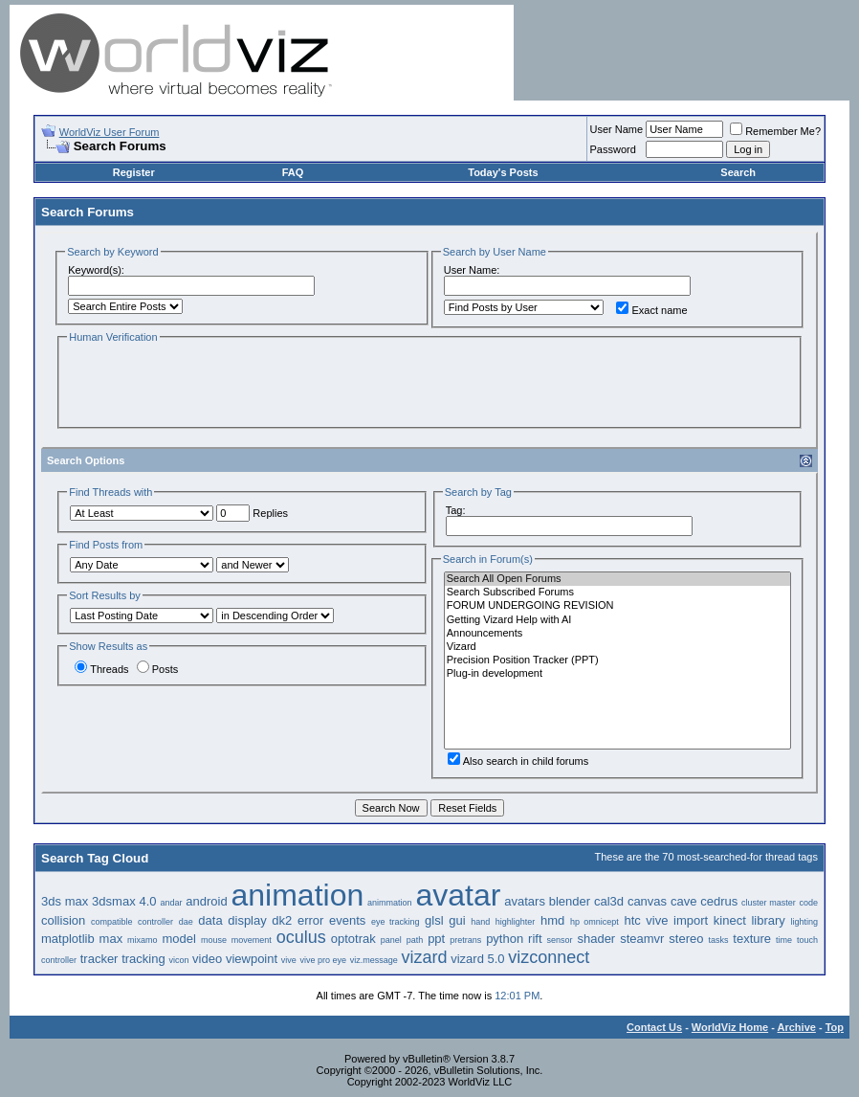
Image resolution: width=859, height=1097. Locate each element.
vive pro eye (323, 960)
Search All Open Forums (617, 579)
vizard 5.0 (477, 958)
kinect (730, 920)
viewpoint (251, 958)
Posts (158, 669)
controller (155, 922)
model (179, 938)
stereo (686, 938)
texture (752, 938)
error (310, 920)
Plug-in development (617, 674)
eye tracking (395, 922)
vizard (424, 957)
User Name (617, 129)
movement (251, 940)
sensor (560, 940)
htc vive (646, 920)
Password (613, 149)
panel (391, 940)
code (809, 902)
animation (297, 895)
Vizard (617, 647)
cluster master (768, 902)
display (247, 920)
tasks (718, 940)
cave (683, 901)
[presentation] (212, 384)
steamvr (642, 938)
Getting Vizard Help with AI (617, 620)
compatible (112, 922)
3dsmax (114, 901)
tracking (143, 958)
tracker (99, 958)
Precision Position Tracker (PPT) (617, 660)
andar (171, 902)
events (347, 920)
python (504, 938)
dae (186, 922)
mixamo (142, 940)
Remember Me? (775, 131)
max (111, 938)
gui (457, 920)
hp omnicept (594, 922)
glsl (434, 920)
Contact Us (654, 1027)
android (206, 901)
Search (738, 172)
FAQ (293, 172)
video (207, 958)
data (210, 920)
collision (63, 920)
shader (596, 938)
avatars (524, 901)
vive (289, 960)
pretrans (465, 940)
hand (480, 922)
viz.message (374, 960)
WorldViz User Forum (109, 132)
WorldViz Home (730, 1027)
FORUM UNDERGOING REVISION (617, 606)
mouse (214, 940)
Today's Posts (503, 172)
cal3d (609, 901)
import (690, 920)
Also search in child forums (518, 761)
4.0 (147, 901)
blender (569, 901)
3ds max (64, 901)
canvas (647, 901)
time (784, 940)
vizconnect (548, 957)
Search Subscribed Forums (617, 592)
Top (835, 1027)
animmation (389, 902)
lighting (804, 922)
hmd (552, 920)
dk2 (282, 920)
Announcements (617, 633)
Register (134, 172)
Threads (101, 669)
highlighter (516, 922)
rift (534, 938)
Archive (797, 1027)
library (767, 920)
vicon (178, 960)
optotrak (353, 938)
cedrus (719, 901)
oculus (301, 937)
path (415, 940)
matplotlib (68, 938)
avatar (457, 895)
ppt (436, 938)
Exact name (651, 310)
